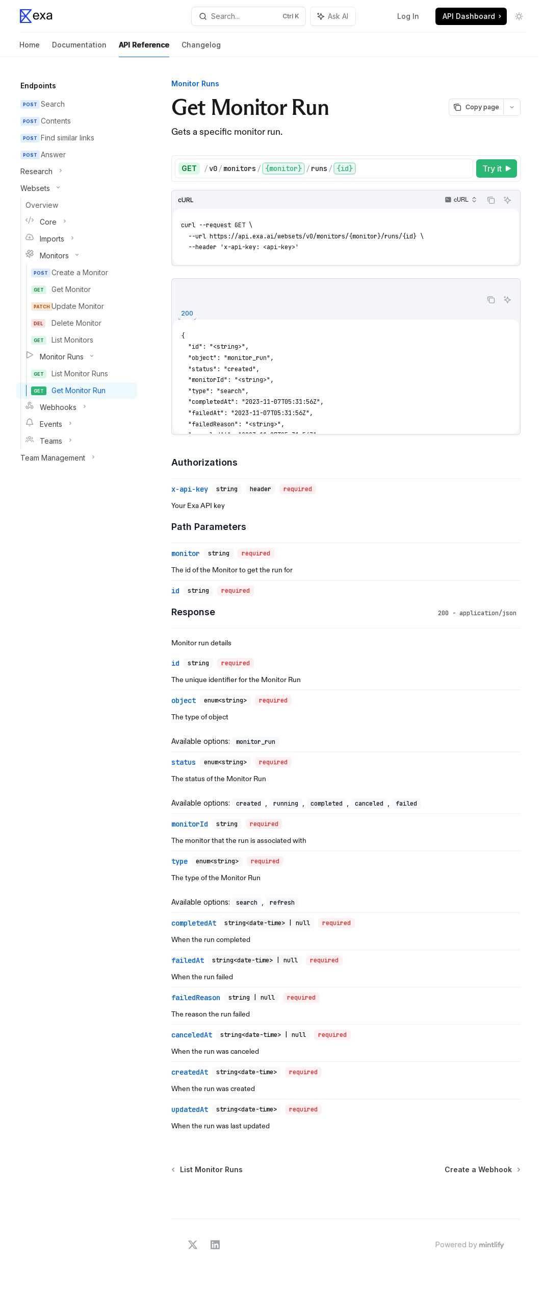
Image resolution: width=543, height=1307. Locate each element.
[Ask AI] (507, 200)
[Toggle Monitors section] (76, 256)
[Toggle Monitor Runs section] (76, 357)
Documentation (79, 48)
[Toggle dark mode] (519, 16)
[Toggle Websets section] (76, 188)
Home (29, 48)
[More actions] (512, 107)
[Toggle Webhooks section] (76, 407)
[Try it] (496, 168)
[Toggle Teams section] (76, 441)
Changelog (201, 48)
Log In (408, 16)
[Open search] (248, 16)
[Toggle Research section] (76, 171)
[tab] (187, 313)
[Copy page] (476, 107)
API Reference (144, 48)
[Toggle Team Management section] (76, 458)
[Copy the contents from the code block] (491, 200)
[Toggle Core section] (76, 222)
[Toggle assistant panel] (333, 16)
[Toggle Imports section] (76, 239)
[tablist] (326, 312)
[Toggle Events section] (76, 424)
